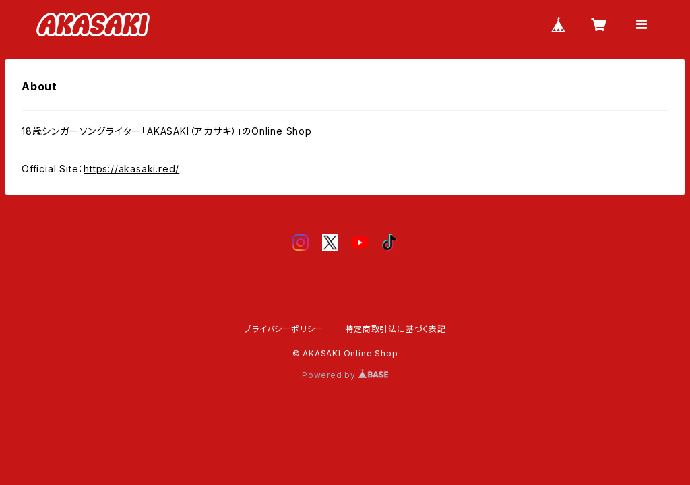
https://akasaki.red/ (131, 168)
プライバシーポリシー (283, 329)
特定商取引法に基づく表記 (395, 329)
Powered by (345, 375)
